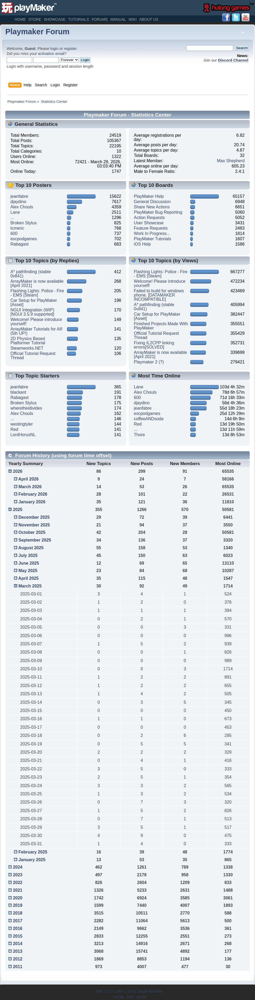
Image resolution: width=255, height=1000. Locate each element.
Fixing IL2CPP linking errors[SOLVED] (154, 345)
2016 (18, 928)
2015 (18, 936)
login (54, 48)
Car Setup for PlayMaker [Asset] (33, 302)
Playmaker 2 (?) (149, 362)
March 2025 (29, 586)
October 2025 (31, 532)
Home (20, 19)
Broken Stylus (23, 223)
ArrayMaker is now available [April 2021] (36, 283)
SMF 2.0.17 (104, 991)
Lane (15, 212)
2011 (18, 966)
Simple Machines (150, 991)
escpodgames (23, 239)
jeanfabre (19, 196)
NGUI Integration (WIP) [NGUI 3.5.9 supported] (32, 312)
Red (14, 429)
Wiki (133, 19)
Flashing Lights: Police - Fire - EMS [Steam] (37, 293)
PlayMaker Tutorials (152, 239)
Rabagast (19, 244)
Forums (100, 19)
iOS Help (142, 244)
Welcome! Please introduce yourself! (36, 321)
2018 (18, 913)
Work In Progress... (152, 233)
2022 (18, 882)
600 (14, 233)
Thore (139, 434)
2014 (18, 943)
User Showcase (149, 223)
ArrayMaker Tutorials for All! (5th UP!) (36, 331)
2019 (18, 905)
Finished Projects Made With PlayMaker (161, 325)
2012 (18, 959)
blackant (18, 392)
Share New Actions (152, 207)
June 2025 (28, 563)
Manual (118, 19)
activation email (51, 53)
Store (34, 19)
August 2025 (31, 548)
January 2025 (31, 859)
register (70, 48)
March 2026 (29, 486)
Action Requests (149, 217)
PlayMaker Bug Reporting (158, 212)
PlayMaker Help (149, 196)
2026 (18, 471)
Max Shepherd (231, 160)
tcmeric (17, 228)
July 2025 (27, 555)
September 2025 (34, 540)
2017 (18, 921)
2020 (18, 898)
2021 (18, 890)
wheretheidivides (26, 408)
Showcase (55, 19)
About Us (148, 19)
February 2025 (32, 852)
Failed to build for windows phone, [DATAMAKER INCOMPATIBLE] (159, 295)
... (12, 217)
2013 (18, 951)
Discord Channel (233, 60)
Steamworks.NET (26, 348)
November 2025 (34, 525)
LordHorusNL (23, 434)
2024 (18, 867)
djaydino (18, 201)
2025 (18, 509)
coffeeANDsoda (149, 419)
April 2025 (28, 578)
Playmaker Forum (37, 31)
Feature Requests (151, 228)
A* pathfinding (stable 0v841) (30, 273)
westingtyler (21, 424)
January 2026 (31, 502)
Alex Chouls (21, 207)
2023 (18, 875)
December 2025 (33, 517)
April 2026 (28, 479)
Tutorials (78, 19)
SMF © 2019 (125, 991)
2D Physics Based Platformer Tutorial (27, 340)
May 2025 (27, 570)
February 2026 (32, 494)
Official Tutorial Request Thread (33, 355)
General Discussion (152, 201)
